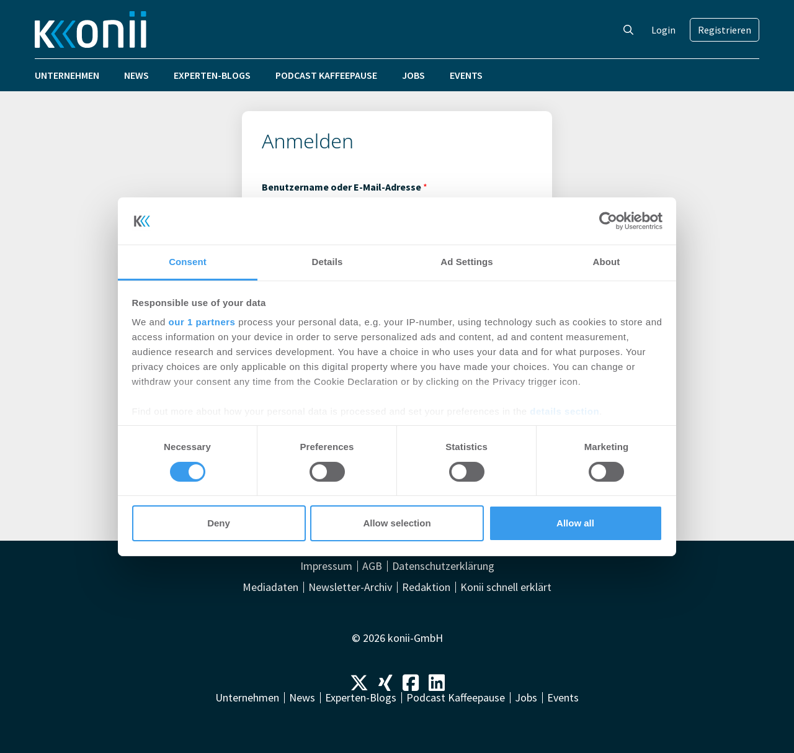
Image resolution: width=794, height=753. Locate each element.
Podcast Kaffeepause (326, 75)
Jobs (413, 75)
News (136, 75)
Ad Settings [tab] (466, 261)
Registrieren (724, 30)
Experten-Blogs (212, 75)
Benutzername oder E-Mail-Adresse (344, 187)
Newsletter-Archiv (350, 587)
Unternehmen (67, 75)
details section (564, 411)
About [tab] (606, 261)
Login (663, 30)
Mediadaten (270, 587)
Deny (218, 523)
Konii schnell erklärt (505, 587)
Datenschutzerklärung (443, 566)
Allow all (575, 523)
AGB (372, 566)
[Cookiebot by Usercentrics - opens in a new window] (608, 221)
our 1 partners (202, 322)
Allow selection (396, 523)
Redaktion (426, 587)
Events (466, 75)
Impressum (326, 566)
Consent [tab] (188, 261)
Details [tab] (327, 261)
